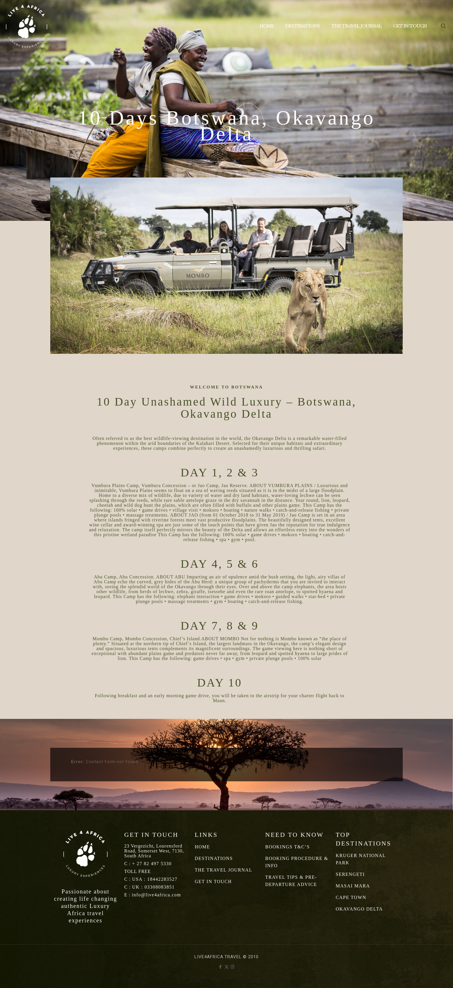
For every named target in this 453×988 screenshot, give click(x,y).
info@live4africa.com (156, 894)
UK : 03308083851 (153, 887)
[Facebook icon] (220, 967)
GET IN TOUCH (213, 881)
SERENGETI (350, 874)
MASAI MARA (353, 885)
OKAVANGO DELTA (359, 908)
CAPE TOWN (351, 897)
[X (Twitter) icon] (226, 967)
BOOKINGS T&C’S (287, 846)
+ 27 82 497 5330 (152, 863)
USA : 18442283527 (154, 879)
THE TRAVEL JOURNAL (223, 869)
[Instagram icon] (233, 967)
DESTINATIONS (214, 858)
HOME (202, 846)
